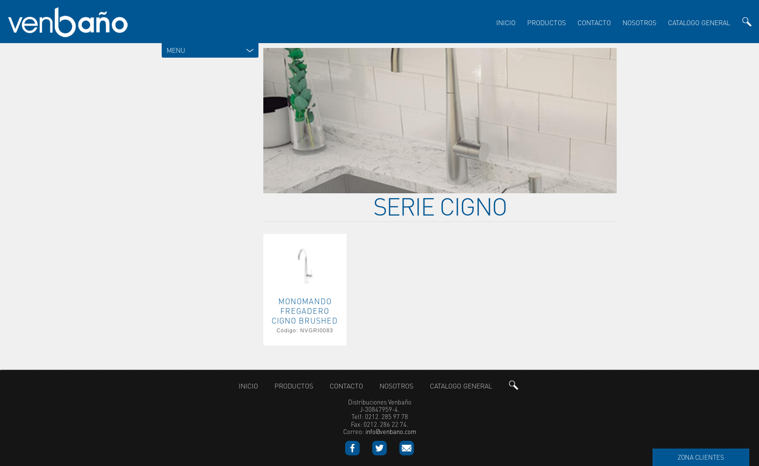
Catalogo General (699, 22)
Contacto (594, 22)
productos (546, 22)
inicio (506, 22)
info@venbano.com (390, 430)
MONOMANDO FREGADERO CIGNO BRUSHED (305, 309)
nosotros (639, 22)
